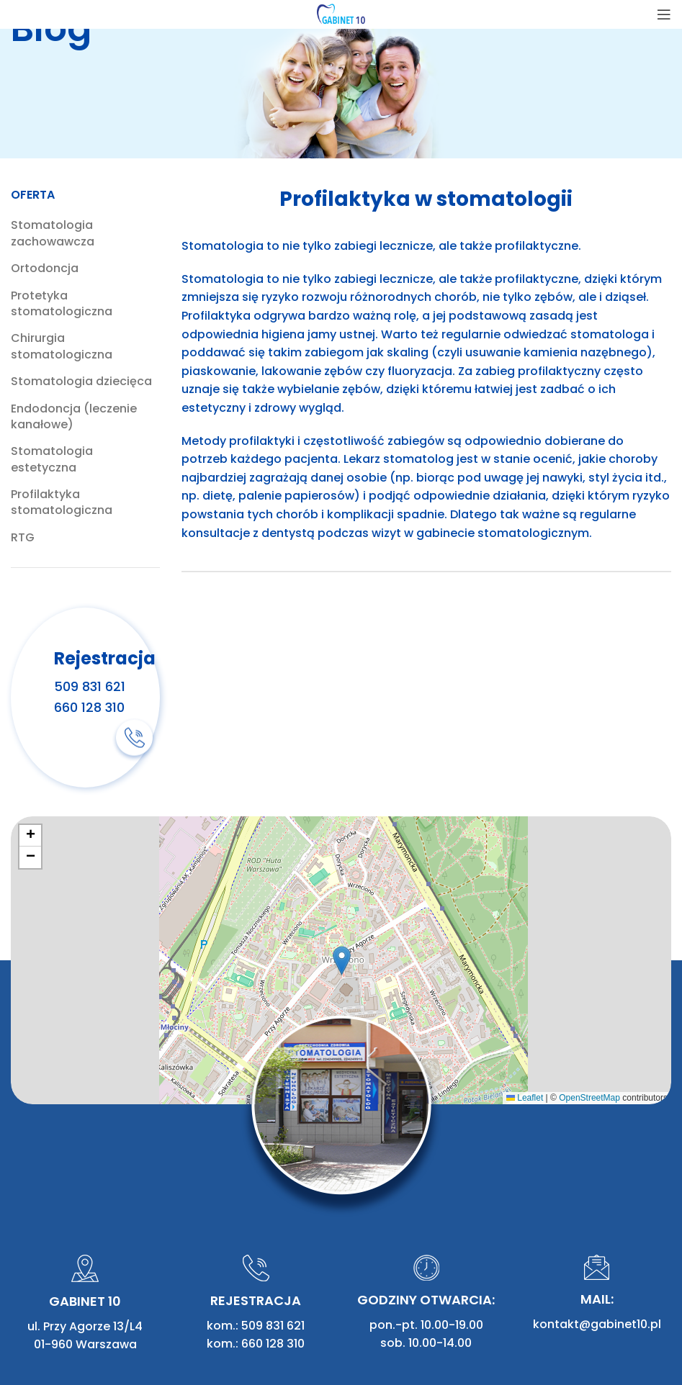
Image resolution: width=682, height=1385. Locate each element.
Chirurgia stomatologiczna (61, 346)
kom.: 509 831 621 (256, 1202)
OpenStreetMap (589, 1098)
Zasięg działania (270, 1331)
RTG (23, 538)
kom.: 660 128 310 (256, 1221)
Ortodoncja (44, 268)
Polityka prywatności (72, 1350)
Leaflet (524, 1098)
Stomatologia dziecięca (81, 381)
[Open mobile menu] (664, 14)
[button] (342, 960)
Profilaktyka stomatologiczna (61, 502)
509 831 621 (89, 686)
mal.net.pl (642, 1331)
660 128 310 (89, 707)
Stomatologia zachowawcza (52, 233)
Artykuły (189, 1331)
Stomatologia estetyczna (52, 459)
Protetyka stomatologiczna (61, 304)
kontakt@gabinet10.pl (597, 1202)
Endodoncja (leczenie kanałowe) (74, 417)
